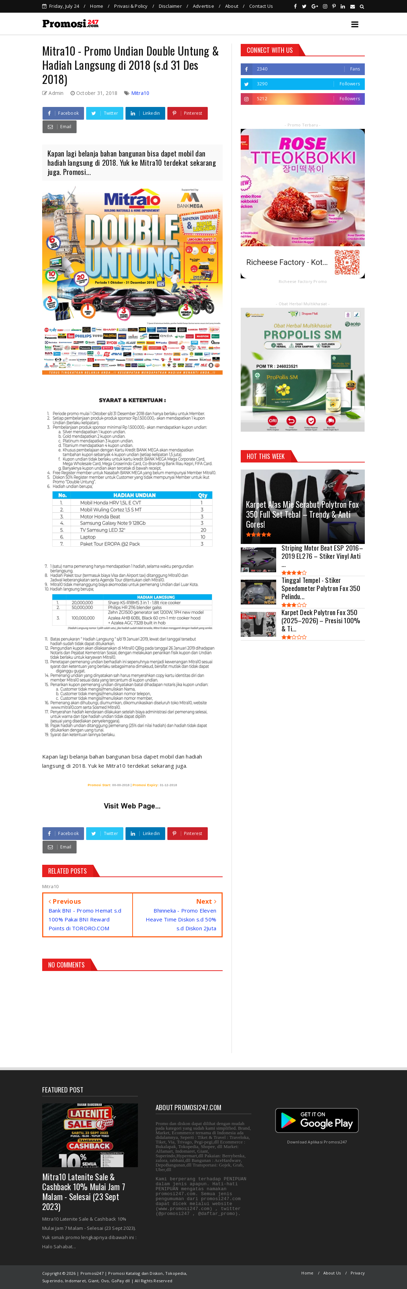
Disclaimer (170, 6)
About (231, 6)
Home (96, 6)
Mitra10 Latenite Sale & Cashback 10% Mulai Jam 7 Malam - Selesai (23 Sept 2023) (83, 1192)
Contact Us (261, 6)
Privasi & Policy (130, 6)
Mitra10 (140, 93)
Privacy (358, 1273)
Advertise (203, 6)
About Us (332, 1273)
